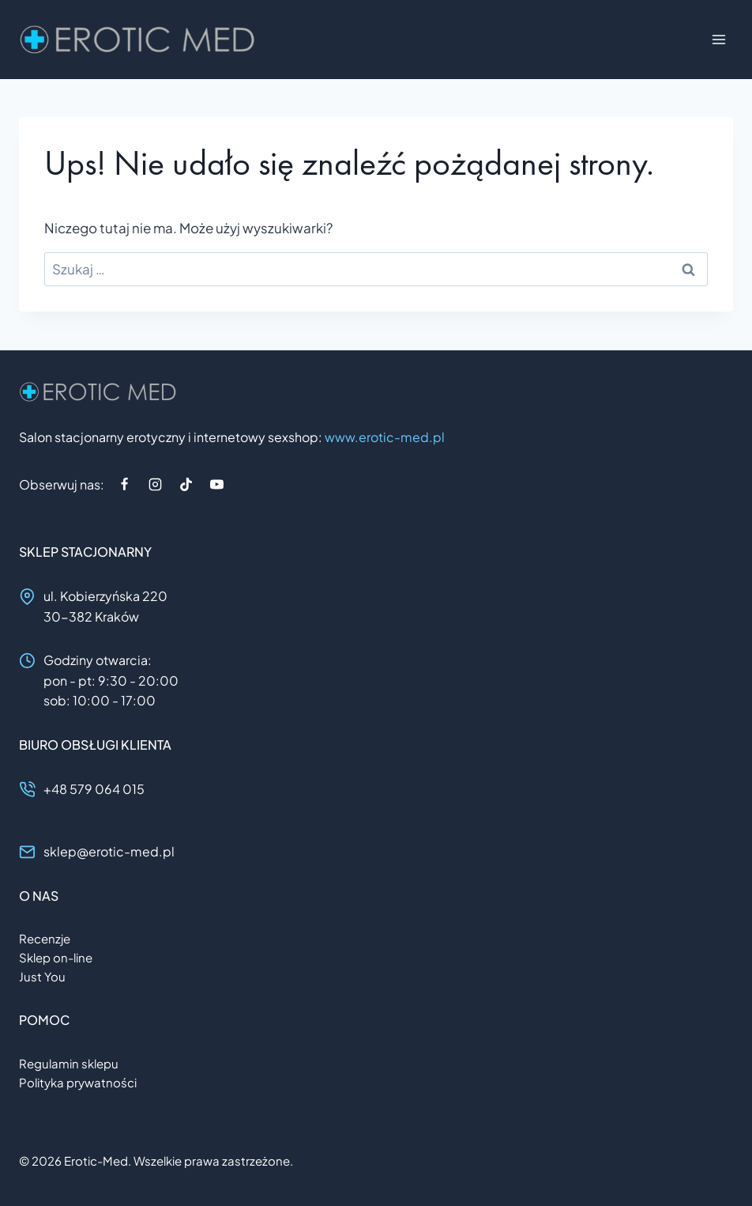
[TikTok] (185, 484)
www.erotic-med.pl (385, 437)
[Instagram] (154, 484)
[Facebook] (124, 484)
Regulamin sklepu (68, 1063)
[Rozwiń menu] (718, 39)
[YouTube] (216, 484)
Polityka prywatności (78, 1082)
